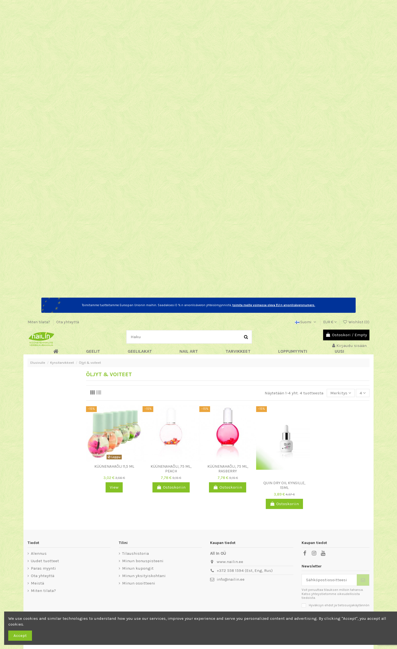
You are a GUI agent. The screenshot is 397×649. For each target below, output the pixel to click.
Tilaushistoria (135, 553)
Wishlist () (356, 322)
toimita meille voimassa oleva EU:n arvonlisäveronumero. (273, 305)
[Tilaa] (363, 580)
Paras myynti (43, 568)
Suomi (306, 322)
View (114, 487)
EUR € (330, 322)
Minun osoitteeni (138, 583)
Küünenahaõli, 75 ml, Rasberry (227, 468)
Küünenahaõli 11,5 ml (114, 466)
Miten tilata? (39, 322)
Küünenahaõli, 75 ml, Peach (171, 468)
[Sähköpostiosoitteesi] (329, 580)
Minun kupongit (138, 568)
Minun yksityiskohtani (144, 575)
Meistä (37, 583)
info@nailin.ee (231, 579)
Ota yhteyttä (67, 322)
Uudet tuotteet (45, 560)
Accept (20, 635)
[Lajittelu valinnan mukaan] (341, 393)
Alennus (39, 553)
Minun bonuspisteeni (142, 560)
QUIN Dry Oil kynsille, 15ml (284, 485)
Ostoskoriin (171, 487)
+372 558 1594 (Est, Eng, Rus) (245, 570)
